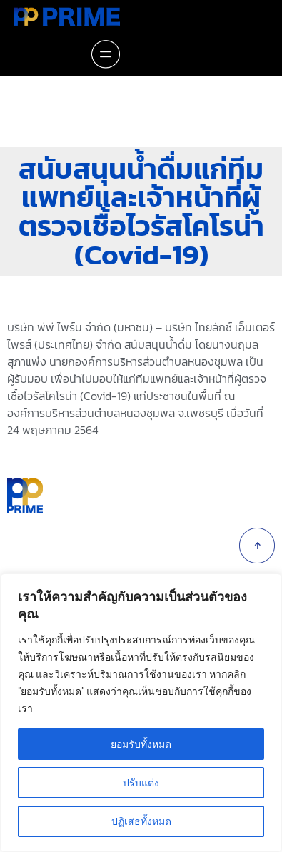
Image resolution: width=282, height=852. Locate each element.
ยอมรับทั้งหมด (141, 744)
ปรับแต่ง (141, 782)
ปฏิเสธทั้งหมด (141, 821)
